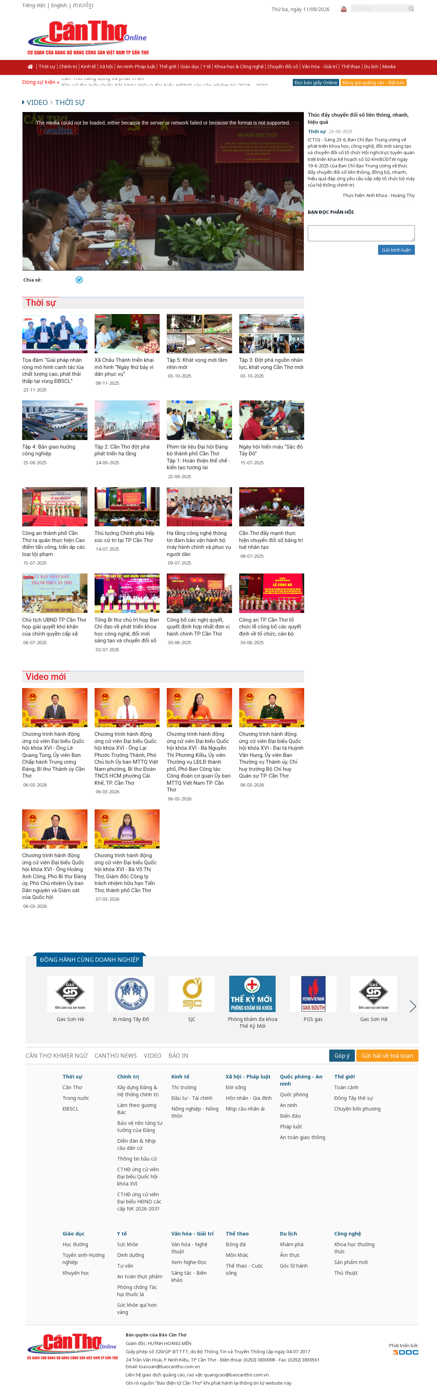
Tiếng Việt (33, 5)
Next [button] (413, 1006)
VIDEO (152, 1056)
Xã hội (106, 66)
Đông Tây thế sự (353, 1098)
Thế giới (167, 66)
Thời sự (47, 66)
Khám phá (291, 1244)
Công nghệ (347, 1233)
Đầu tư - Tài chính (191, 1098)
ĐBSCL (70, 1108)
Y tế (207, 66)
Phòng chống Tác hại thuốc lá (137, 1291)
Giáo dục (189, 66)
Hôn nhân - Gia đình (249, 1098)
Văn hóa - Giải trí (319, 66)
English (59, 5)
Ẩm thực (290, 1255)
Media (389, 66)
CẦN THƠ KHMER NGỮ (56, 1056)
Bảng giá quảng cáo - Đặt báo (373, 82)
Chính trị (68, 66)
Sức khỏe (127, 1244)
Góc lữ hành (294, 1265)
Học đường (75, 1244)
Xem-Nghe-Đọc (189, 1262)
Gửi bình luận (396, 250)
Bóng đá (236, 1244)
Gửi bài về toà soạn (387, 1056)
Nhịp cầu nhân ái (245, 1108)
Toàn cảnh (346, 1087)
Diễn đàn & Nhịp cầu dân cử (136, 1144)
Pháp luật (291, 1126)
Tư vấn (125, 1265)
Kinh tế (88, 66)
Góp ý (342, 1056)
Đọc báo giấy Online (316, 82)
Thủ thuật (346, 1272)
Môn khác (237, 1255)
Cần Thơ (72, 1087)
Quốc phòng (294, 1094)
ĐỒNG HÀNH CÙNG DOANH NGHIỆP (89, 960)
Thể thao (350, 66)
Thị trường (183, 1087)
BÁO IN (179, 1056)
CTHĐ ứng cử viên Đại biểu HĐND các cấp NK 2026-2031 (139, 1201)
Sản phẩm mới (351, 1262)
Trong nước (75, 1098)
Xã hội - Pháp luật (248, 1076)
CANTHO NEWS (116, 1056)
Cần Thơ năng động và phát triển (102, 81)
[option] (70, 999)
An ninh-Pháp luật (136, 66)
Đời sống (236, 1087)
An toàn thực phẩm (139, 1276)
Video (36, 102)
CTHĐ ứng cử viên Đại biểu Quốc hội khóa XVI (138, 1176)
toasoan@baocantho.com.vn (169, 1366)
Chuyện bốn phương (357, 1108)
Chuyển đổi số (282, 66)
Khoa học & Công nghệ (239, 66)
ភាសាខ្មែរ (83, 5)
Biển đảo (290, 1115)
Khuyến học (75, 1272)
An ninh (288, 1105)
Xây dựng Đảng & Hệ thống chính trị (138, 1091)
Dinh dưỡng (130, 1255)
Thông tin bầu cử (137, 1158)
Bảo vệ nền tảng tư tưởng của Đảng (139, 1126)
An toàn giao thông (302, 1137)
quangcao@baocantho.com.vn (236, 1374)
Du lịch (371, 66)
